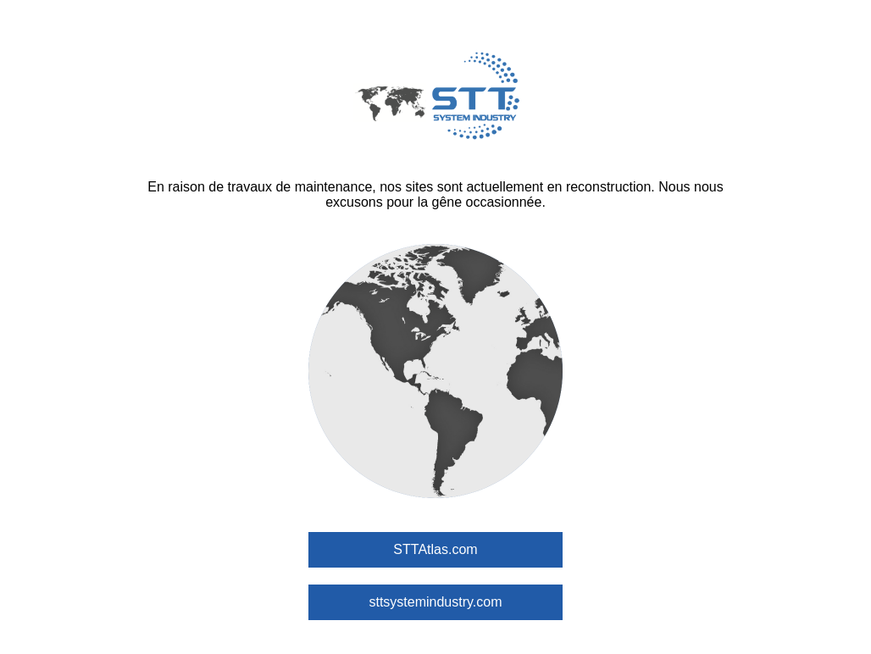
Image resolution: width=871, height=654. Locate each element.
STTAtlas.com (435, 549)
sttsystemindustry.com (435, 602)
